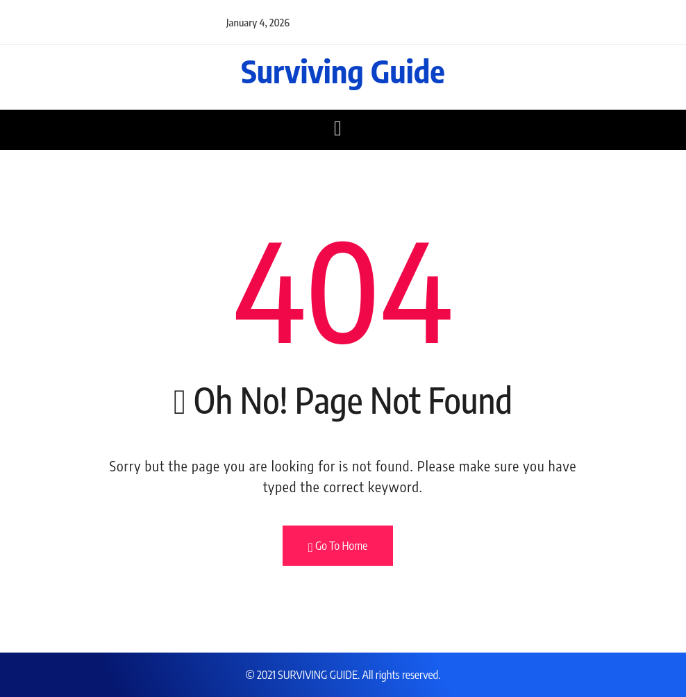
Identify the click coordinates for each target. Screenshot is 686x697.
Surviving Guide (342, 70)
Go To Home (338, 546)
